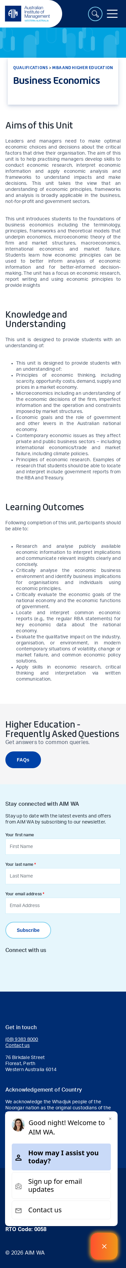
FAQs (23, 759)
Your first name (19, 835)
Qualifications (30, 67)
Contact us (17, 1045)
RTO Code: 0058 (25, 1229)
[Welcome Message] (104, 1246)
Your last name (19, 864)
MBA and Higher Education (82, 67)
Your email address (23, 894)
